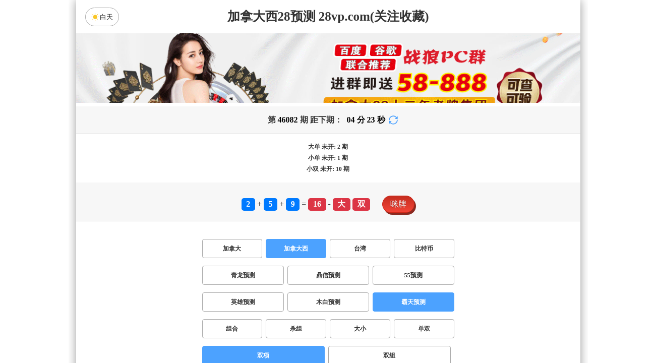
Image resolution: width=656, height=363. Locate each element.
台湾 (360, 248)
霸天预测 (413, 302)
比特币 (424, 248)
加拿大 (232, 248)
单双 (424, 328)
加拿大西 (296, 248)
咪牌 (398, 204)
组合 (232, 328)
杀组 (296, 328)
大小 (360, 328)
